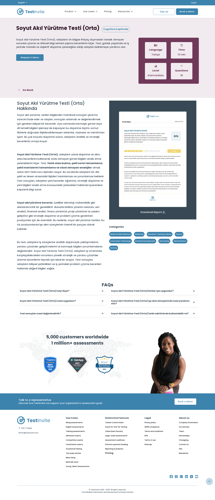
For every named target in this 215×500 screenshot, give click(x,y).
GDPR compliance (152, 427)
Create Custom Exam (114, 422)
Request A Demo (30, 57)
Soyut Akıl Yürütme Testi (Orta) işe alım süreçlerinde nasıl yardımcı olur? (150, 302)
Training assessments (75, 431)
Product (71, 11)
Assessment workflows (115, 440)
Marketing (139, 234)
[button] (153, 212)
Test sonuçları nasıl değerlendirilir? (40, 313)
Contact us (184, 444)
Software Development (145, 241)
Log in (194, 2)
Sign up (164, 11)
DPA (146, 435)
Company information (188, 422)
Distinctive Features (117, 418)
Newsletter (183, 453)
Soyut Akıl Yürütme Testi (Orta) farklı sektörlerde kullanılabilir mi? (150, 313)
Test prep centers (73, 453)
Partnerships (184, 435)
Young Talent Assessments (77, 466)
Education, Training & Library (159, 234)
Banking (113, 248)
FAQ (180, 449)
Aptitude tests (72, 462)
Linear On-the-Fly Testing (116, 427)
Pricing (107, 11)
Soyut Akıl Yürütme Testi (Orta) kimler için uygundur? (142, 290)
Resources (125, 11)
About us (184, 418)
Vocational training (74, 449)
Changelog (183, 440)
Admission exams (73, 435)
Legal (148, 418)
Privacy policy (150, 422)
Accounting (164, 241)
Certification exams (74, 444)
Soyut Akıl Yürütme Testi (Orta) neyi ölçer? (44, 290)
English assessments (75, 427)
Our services (184, 427)
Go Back (25, 90)
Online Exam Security (114, 431)
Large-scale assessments (116, 435)
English (22, 2)
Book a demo (187, 11)
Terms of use (150, 440)
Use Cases (72, 418)
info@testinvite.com (28, 433)
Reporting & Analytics (114, 449)
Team (181, 431)
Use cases (90, 11)
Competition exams (74, 440)
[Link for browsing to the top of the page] (209, 481)
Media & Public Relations (120, 234)
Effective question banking (116, 444)
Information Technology (120, 241)
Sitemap (148, 444)
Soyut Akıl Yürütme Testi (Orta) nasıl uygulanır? (48, 300)
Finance (179, 234)
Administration (180, 241)
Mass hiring (70, 457)
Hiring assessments (74, 422)
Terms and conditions (154, 431)
